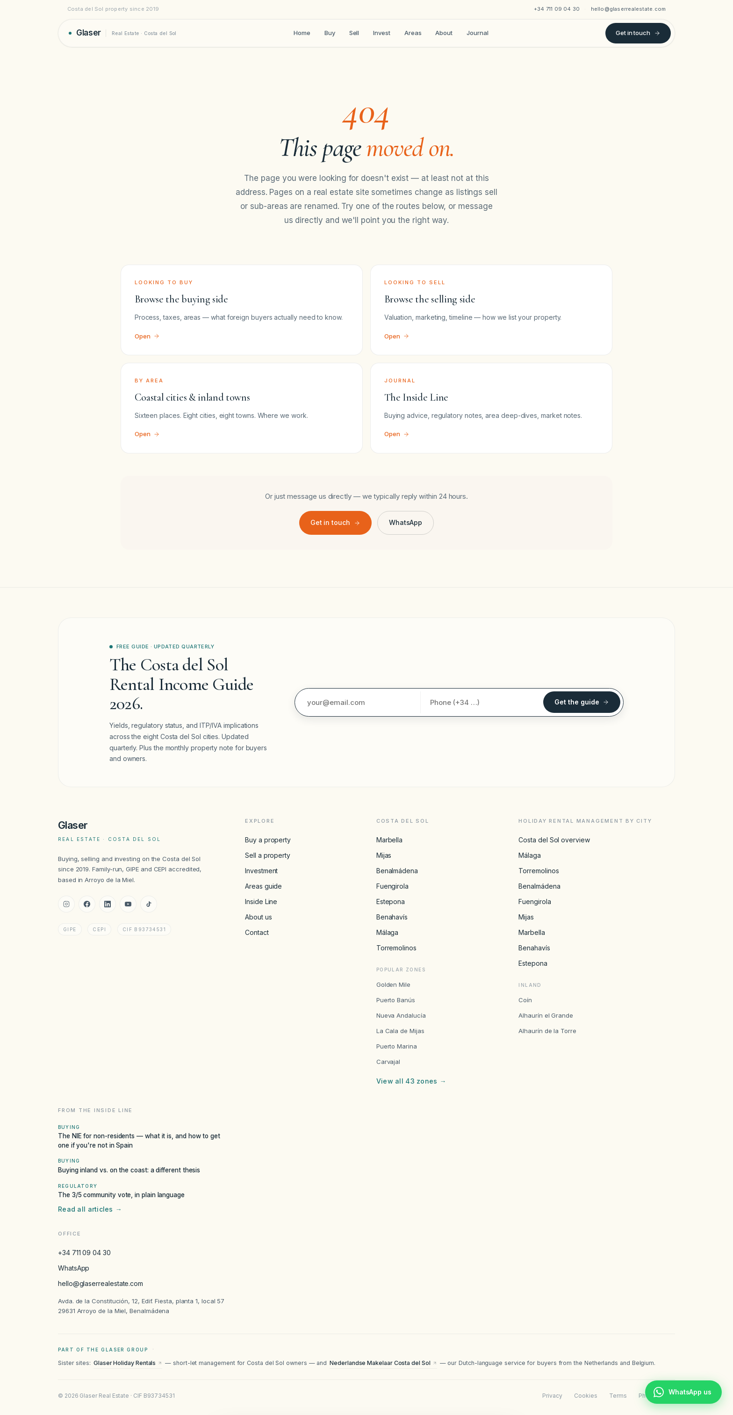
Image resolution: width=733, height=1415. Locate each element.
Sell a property (267, 855)
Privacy (552, 1395)
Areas (413, 32)
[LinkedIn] (107, 904)
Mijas (384, 855)
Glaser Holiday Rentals (127, 1362)
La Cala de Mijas (400, 1030)
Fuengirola (392, 886)
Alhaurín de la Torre (547, 1030)
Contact (256, 932)
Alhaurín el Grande (545, 1015)
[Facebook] (87, 904)
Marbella (389, 840)
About (444, 32)
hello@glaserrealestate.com (628, 9)
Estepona (390, 901)
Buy (329, 32)
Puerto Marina (396, 1046)
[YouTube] (128, 904)
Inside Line (261, 901)
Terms (618, 1395)
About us (258, 917)
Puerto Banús (395, 1000)
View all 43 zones (411, 1081)
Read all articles (90, 1209)
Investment (261, 871)
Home (302, 32)
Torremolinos (396, 948)
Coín (525, 1000)
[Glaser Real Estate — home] (123, 33)
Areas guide (263, 886)
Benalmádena (397, 871)
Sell (354, 32)
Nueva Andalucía (401, 1015)
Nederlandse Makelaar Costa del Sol (383, 1362)
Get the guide (581, 702)
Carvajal (388, 1061)
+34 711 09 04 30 (557, 9)
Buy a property (268, 840)
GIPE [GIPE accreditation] (70, 929)
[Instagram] (66, 904)
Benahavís (392, 917)
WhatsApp (405, 522)
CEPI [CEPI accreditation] (99, 929)
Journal (477, 32)
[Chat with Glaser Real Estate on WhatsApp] (683, 1392)
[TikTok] (148, 904)
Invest (381, 32)
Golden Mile (393, 984)
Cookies (585, 1395)
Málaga (387, 932)
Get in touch (638, 32)
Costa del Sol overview (553, 840)
